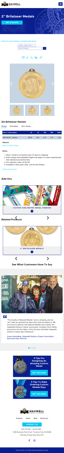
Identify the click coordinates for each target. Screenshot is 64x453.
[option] (32, 83)
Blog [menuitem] (35, 418)
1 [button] (29, 348)
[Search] (30, 48)
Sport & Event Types (10, 145)
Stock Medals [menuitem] (15, 41)
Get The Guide (39, 373)
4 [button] (35, 348)
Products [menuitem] (4, 41)
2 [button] (31, 348)
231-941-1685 (37, 429)
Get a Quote (12, 22)
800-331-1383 (25, 429)
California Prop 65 (9, 169)
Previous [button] (11, 83)
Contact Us (32, 424)
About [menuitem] (28, 418)
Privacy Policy (20, 450)
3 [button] (33, 348)
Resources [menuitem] (44, 418)
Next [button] (52, 83)
